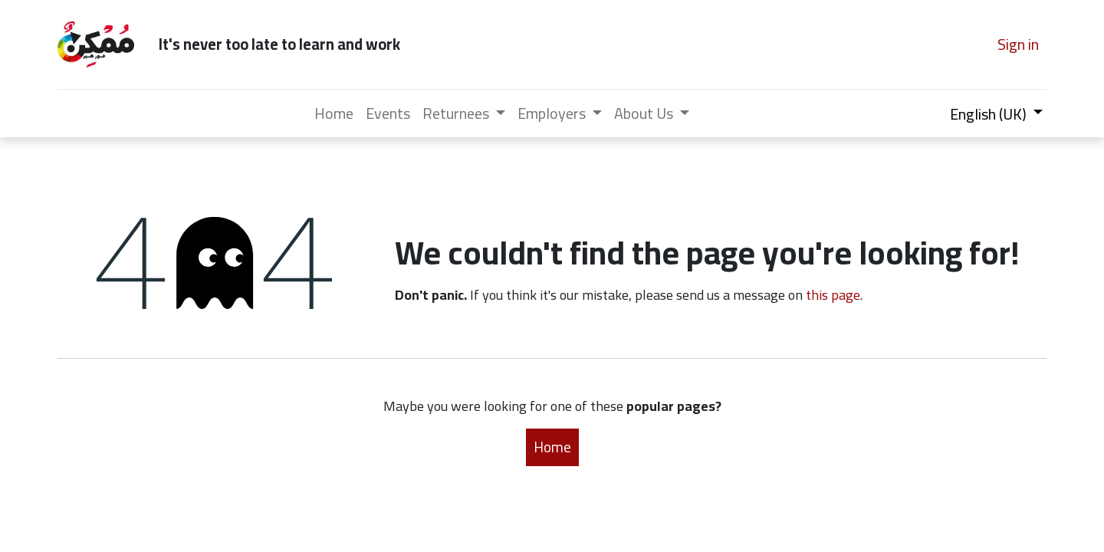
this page (833, 294)
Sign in (1018, 44)
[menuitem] (334, 113)
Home (552, 447)
